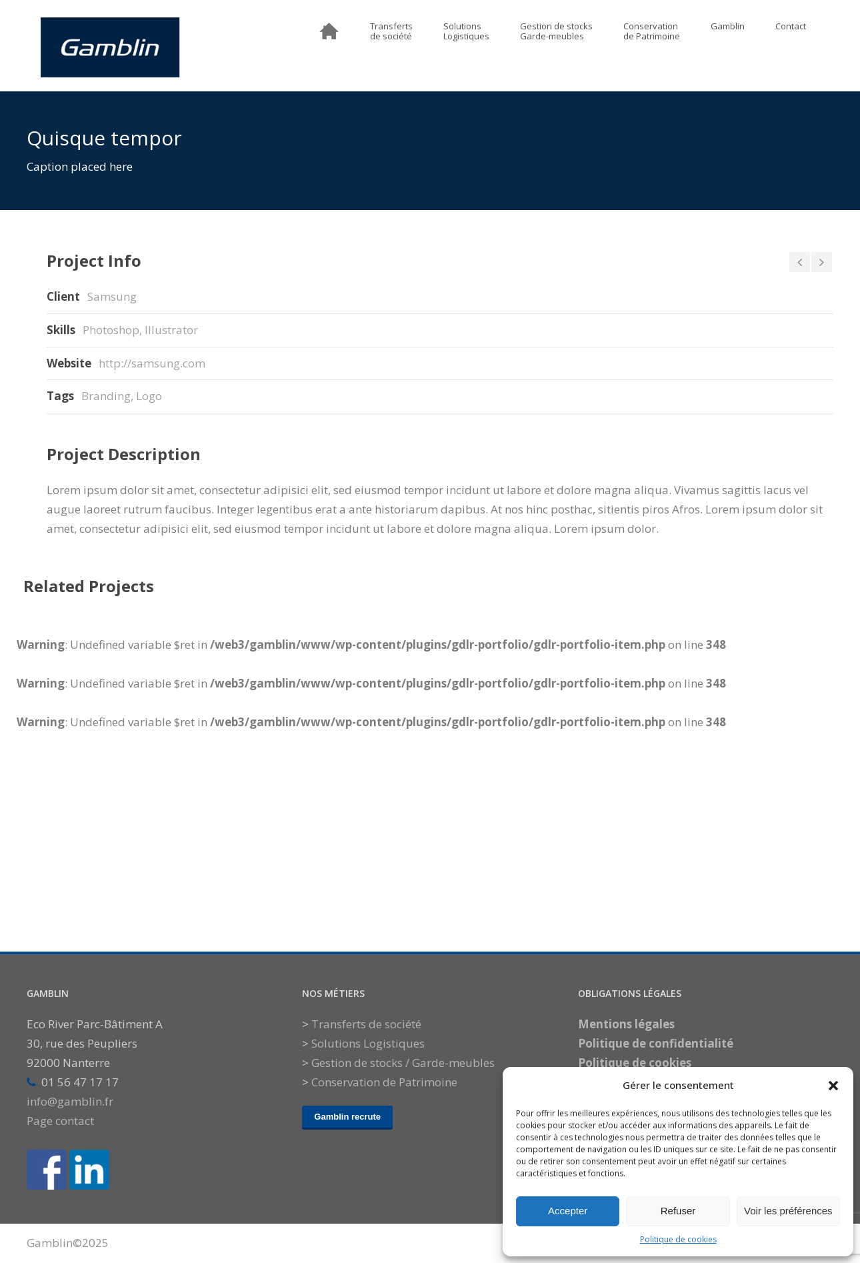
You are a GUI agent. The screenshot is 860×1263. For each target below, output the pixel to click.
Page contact (60, 1120)
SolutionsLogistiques (466, 31)
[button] (833, 1085)
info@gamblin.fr (70, 1101)
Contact (790, 26)
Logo (149, 395)
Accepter (567, 1210)
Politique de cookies (678, 1239)
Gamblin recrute (347, 1117)
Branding (106, 395)
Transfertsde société (391, 31)
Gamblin (728, 26)
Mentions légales (626, 1024)
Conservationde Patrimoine (651, 31)
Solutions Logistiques (368, 1043)
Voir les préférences (788, 1210)
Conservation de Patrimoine (384, 1082)
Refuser (678, 1210)
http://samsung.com (152, 363)
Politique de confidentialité (655, 1043)
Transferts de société (366, 1024)
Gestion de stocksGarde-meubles (556, 31)
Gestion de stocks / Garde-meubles (403, 1062)
